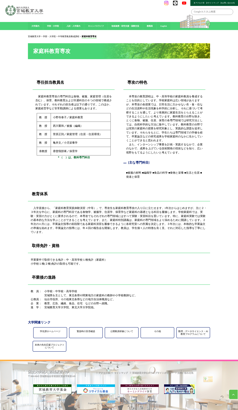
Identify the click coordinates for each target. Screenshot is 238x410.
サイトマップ (213, 3)
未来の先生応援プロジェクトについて (49, 346)
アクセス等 (199, 3)
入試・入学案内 (73, 26)
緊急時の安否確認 (86, 331)
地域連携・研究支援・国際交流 (125, 26)
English (163, 26)
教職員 (150, 26)
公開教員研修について (121, 331)
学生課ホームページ (50, 331)
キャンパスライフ (96, 26)
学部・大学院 (53, 26)
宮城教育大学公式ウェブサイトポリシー (152, 372)
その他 (157, 331)
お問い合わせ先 (228, 3)
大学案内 (35, 26)
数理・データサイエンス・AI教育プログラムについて (193, 332)
